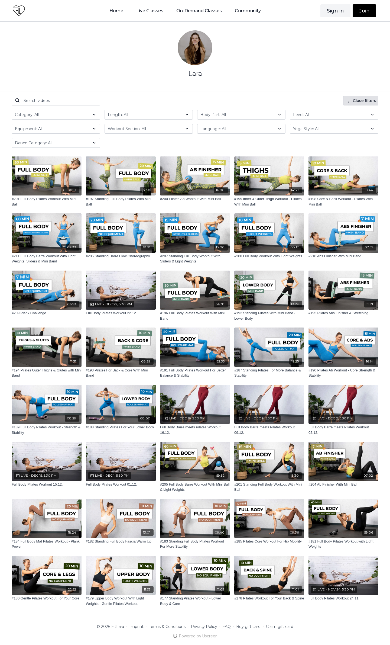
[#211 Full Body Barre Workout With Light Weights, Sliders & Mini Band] (47, 258)
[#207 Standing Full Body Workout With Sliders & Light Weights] (195, 258)
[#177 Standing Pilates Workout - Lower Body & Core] (195, 601)
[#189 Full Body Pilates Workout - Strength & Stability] (47, 430)
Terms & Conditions (167, 626)
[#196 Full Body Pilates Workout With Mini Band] (195, 315)
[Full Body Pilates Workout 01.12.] (121, 484)
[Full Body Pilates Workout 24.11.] (343, 598)
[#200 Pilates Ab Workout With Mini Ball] (195, 199)
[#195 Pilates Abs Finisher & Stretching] (343, 313)
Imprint (136, 626)
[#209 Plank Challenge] (47, 313)
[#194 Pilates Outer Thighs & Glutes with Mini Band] (47, 373)
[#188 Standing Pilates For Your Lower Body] (121, 427)
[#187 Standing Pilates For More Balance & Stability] (269, 373)
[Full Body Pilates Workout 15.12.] (47, 484)
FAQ (226, 626)
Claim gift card (279, 626)
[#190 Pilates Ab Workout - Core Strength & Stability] (343, 373)
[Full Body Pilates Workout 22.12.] (121, 313)
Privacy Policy (204, 626)
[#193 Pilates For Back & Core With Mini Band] (121, 373)
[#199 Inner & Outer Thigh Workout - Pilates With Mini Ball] (269, 201)
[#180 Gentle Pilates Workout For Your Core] (47, 598)
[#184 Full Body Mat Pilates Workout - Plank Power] (47, 544)
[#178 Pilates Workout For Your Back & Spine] (269, 598)
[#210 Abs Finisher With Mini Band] (343, 256)
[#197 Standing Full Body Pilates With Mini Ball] (121, 201)
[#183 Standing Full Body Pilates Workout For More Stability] (195, 544)
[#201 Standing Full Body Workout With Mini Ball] (269, 487)
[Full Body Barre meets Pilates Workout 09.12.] (269, 430)
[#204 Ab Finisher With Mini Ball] (343, 484)
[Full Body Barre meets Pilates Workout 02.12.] (343, 430)
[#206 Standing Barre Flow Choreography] (121, 256)
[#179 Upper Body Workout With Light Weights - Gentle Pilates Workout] (121, 601)
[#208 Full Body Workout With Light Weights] (269, 256)
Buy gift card (248, 626)
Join (364, 11)
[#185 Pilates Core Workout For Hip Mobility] (269, 541)
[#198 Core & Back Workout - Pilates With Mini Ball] (343, 201)
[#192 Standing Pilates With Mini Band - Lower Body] (269, 315)
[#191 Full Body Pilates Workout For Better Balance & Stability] (195, 373)
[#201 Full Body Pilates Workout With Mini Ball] (47, 201)
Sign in (335, 11)
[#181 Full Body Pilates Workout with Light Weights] (343, 544)
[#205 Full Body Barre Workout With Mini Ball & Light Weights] (195, 487)
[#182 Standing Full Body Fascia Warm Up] (121, 541)
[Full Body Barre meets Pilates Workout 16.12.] (195, 430)
